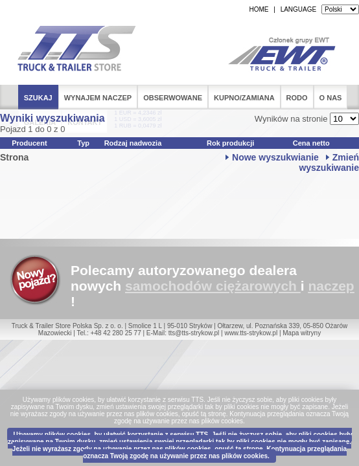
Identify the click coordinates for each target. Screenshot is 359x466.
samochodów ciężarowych (211, 285)
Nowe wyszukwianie (275, 157)
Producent (29, 143)
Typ (83, 143)
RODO (297, 98)
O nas (330, 98)
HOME (258, 9)
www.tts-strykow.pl (250, 333)
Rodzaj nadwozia (133, 143)
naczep (331, 285)
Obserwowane (172, 98)
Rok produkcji (230, 143)
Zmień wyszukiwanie (329, 162)
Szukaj (38, 98)
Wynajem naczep (98, 98)
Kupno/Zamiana (244, 98)
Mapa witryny (302, 333)
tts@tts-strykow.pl (194, 333)
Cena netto (311, 143)
